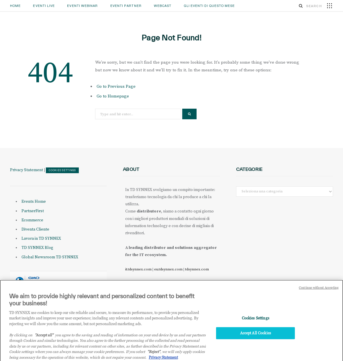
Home (15, 5)
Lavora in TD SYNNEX (41, 238)
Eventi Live (44, 5)
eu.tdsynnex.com (168, 269)
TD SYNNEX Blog (37, 247)
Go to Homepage (113, 96)
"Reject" (153, 354)
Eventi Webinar (82, 5)
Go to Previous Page (116, 86)
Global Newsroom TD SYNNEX (49, 257)
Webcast (163, 5)
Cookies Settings (62, 170)
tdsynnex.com (197, 269)
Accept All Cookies (255, 336)
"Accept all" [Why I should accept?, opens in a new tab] (44, 338)
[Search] (301, 6)
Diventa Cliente (35, 229)
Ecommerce (32, 220)
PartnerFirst (32, 211)
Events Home (33, 201)
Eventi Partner (126, 5)
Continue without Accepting (319, 291)
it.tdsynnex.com (138, 269)
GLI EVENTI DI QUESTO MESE (209, 5)
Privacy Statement (26, 170)
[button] (329, 5)
